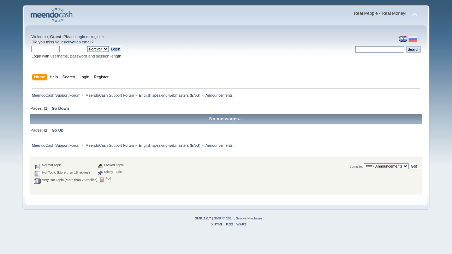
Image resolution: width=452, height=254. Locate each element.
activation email (77, 42)
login (81, 37)
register (97, 37)
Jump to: (356, 166)
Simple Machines (249, 218)
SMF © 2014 (224, 218)
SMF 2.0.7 (203, 218)
